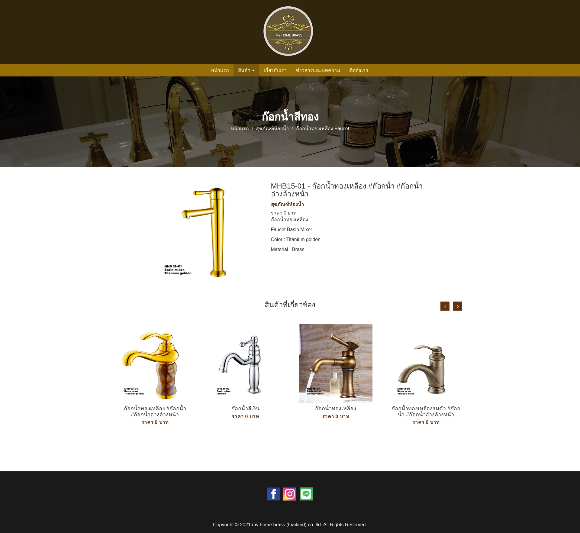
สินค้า (246, 70)
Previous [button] (445, 306)
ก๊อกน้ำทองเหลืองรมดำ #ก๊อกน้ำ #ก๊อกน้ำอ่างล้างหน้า (426, 411)
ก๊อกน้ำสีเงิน (245, 408)
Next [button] (457, 306)
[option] (155, 388)
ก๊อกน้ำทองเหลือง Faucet (322, 128)
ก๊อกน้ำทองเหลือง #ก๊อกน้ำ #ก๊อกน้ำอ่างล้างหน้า (155, 411)
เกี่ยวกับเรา (275, 70)
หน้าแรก (220, 70)
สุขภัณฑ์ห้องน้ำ (272, 128)
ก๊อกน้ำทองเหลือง (335, 408)
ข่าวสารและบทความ (318, 70)
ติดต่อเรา (358, 70)
